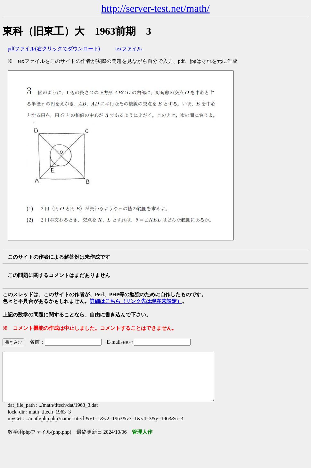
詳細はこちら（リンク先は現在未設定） (136, 301)
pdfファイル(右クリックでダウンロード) (54, 48)
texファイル (128, 48)
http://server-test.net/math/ (156, 8)
